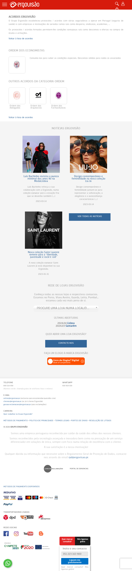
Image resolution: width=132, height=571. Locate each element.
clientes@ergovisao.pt (12, 401)
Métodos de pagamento (15, 421)
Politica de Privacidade (41, 421)
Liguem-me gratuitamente (74, 561)
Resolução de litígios (100, 421)
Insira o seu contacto (75, 549)
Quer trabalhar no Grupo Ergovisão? (17, 414)
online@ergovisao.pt (11, 398)
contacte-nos (66, 343)
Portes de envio (79, 421)
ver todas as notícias (90, 216)
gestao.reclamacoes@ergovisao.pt (17, 404)
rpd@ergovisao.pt (78, 457)
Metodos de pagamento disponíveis (21, 487)
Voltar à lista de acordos (21, 39)
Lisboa (71, 323)
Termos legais (62, 421)
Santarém (70, 326)
